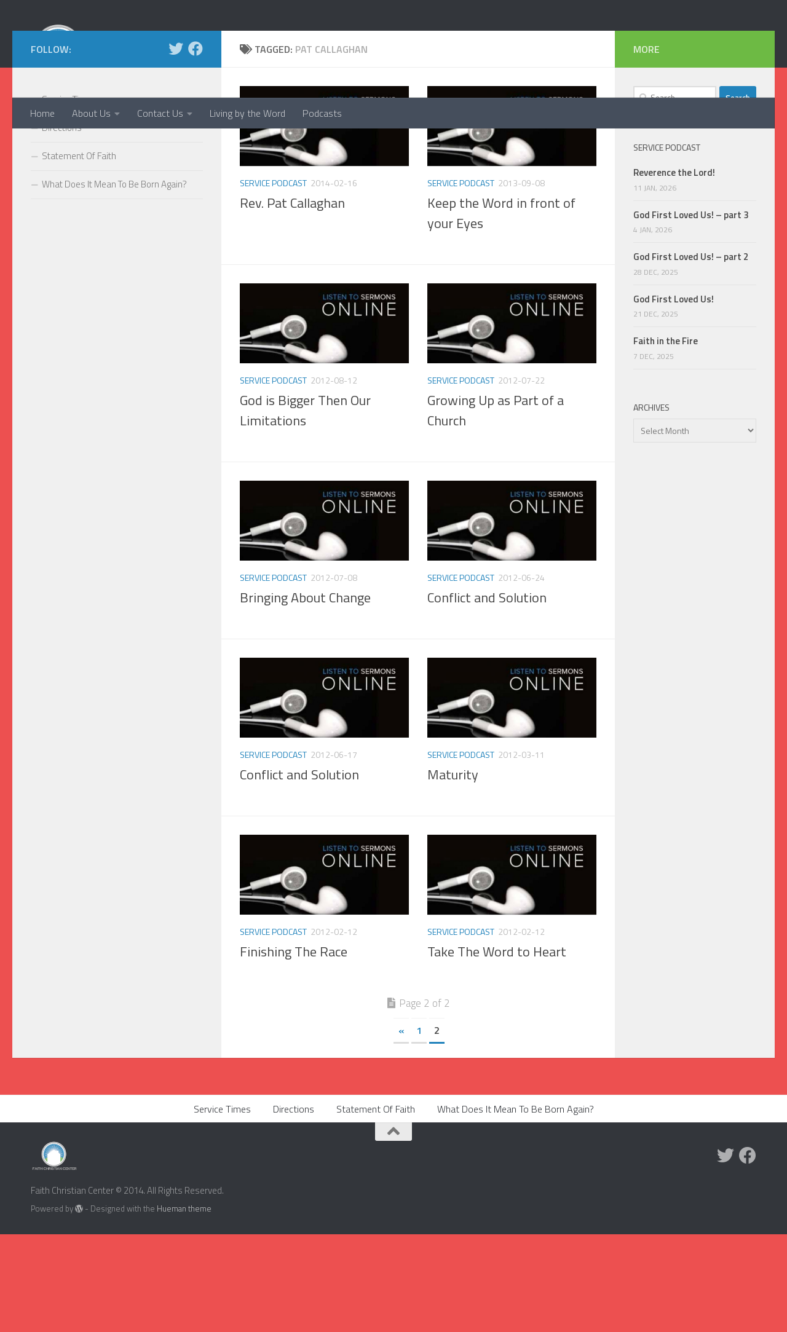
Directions (62, 225)
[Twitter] (175, 146)
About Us (91, 113)
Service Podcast (273, 280)
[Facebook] (195, 146)
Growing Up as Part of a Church (495, 508)
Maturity (452, 872)
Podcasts (322, 113)
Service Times (69, 197)
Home (42, 113)
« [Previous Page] (401, 1128)
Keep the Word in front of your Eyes (501, 310)
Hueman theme (184, 1306)
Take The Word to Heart (496, 1049)
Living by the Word (247, 113)
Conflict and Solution (487, 695)
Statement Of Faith (79, 253)
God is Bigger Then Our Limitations (305, 508)
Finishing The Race (293, 1049)
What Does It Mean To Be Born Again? (114, 282)
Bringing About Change (305, 695)
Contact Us (160, 113)
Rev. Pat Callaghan (292, 300)
